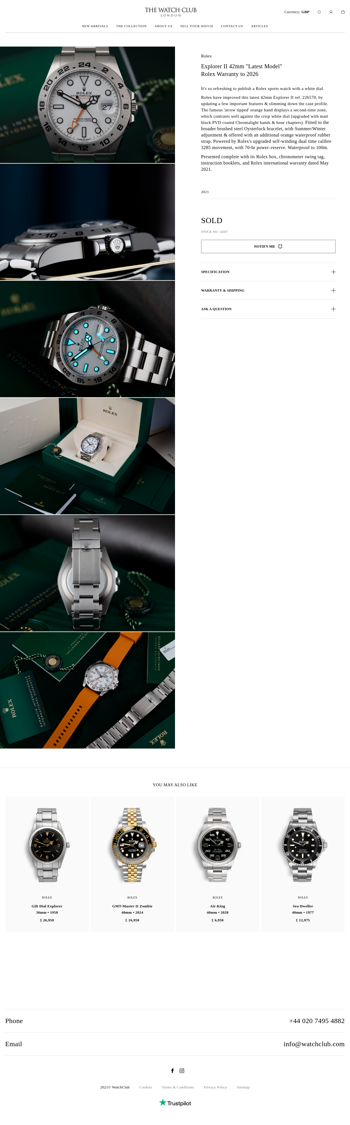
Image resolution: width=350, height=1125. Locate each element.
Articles (259, 26)
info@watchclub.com (314, 1044)
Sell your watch (196, 26)
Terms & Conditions (178, 1087)
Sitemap (243, 1087)
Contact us (232, 26)
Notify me (268, 246)
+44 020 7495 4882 (317, 1020)
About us (163, 26)
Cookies (145, 1087)
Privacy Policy (215, 1087)
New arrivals (95, 26)
